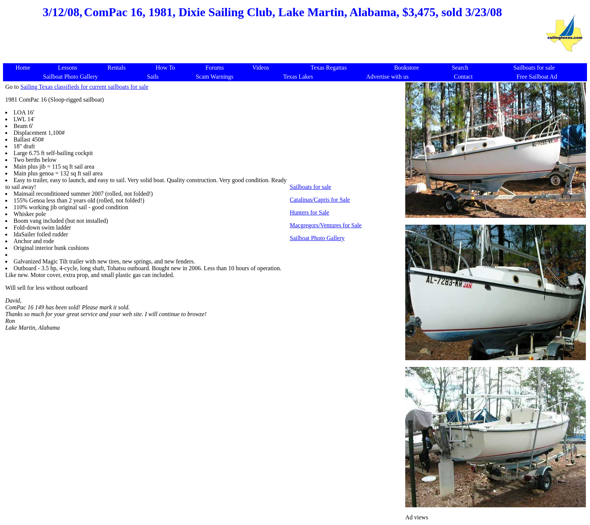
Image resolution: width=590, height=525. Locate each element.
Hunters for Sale (309, 212)
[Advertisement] (272, 45)
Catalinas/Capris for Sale (320, 199)
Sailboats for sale (310, 187)
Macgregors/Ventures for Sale (326, 225)
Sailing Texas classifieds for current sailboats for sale (84, 87)
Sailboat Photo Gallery (317, 238)
